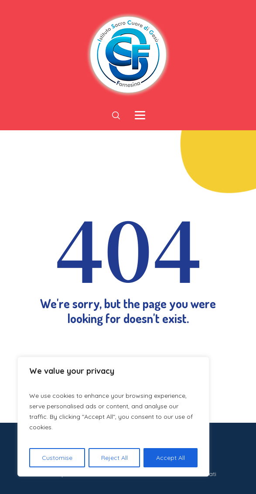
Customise (57, 458)
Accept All (170, 458)
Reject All (114, 458)
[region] (113, 417)
